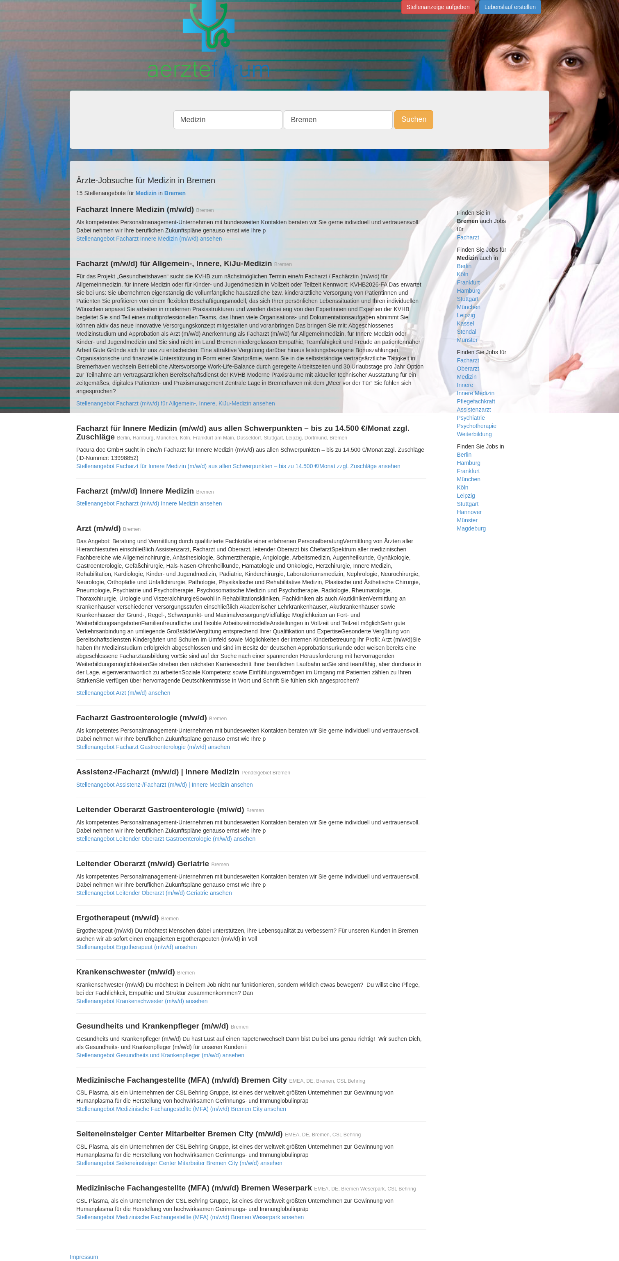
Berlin (464, 266)
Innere (465, 385)
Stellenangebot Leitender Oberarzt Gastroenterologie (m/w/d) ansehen (165, 838)
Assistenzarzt (474, 409)
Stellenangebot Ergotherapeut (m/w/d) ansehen (136, 947)
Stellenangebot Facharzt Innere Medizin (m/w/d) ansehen (149, 238)
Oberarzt (468, 368)
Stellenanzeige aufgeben (438, 7)
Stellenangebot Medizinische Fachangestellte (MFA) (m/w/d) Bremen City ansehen (181, 1109)
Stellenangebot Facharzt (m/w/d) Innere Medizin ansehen (149, 503)
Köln (463, 274)
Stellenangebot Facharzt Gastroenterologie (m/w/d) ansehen (153, 747)
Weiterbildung (474, 434)
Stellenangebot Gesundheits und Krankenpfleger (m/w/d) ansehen (160, 1055)
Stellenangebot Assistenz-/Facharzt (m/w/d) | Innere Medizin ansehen (164, 784)
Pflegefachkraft (476, 401)
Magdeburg (471, 528)
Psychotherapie (477, 426)
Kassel (465, 323)
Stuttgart (468, 299)
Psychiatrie (471, 417)
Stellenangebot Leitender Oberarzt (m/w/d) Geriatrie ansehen (154, 893)
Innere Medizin (476, 393)
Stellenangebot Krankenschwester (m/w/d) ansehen (142, 1001)
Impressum (84, 1257)
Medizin (467, 376)
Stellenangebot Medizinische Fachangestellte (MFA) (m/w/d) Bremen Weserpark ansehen (190, 1217)
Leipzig (466, 315)
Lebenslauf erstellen (510, 7)
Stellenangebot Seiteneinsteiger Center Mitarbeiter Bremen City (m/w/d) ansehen (179, 1163)
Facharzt (468, 237)
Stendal (466, 331)
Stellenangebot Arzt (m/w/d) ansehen (123, 693)
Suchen (413, 119)
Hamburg (469, 290)
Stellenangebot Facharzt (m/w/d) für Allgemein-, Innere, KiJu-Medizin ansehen (175, 403)
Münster (467, 340)
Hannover (469, 512)
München (469, 307)
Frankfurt (468, 282)
